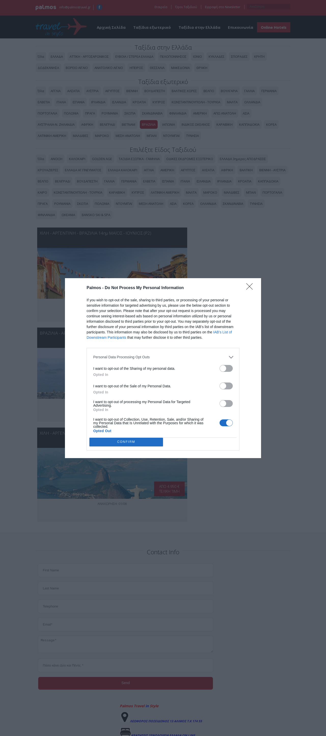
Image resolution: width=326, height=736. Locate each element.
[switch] (226, 368)
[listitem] (163, 357)
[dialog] (163, 368)
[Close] (251, 288)
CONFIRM (126, 442)
